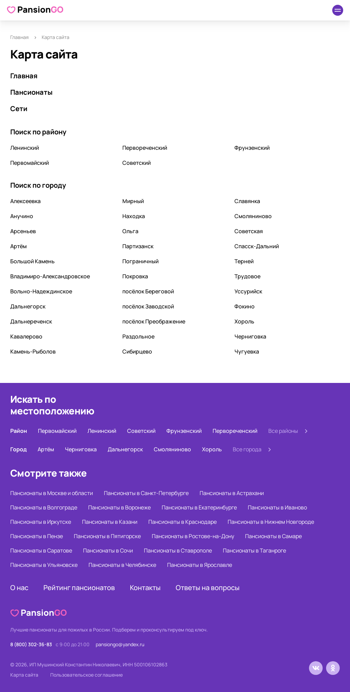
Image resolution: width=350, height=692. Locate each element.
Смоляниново (253, 216)
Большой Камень (32, 261)
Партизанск (137, 246)
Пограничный (140, 261)
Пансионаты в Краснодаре (182, 521)
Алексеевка (25, 201)
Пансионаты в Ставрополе (178, 550)
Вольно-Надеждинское (41, 291)
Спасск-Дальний (256, 246)
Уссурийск (248, 291)
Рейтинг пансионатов (79, 587)
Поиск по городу (38, 185)
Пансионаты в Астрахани (232, 493)
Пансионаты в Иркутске (40, 521)
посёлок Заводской (148, 306)
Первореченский (144, 147)
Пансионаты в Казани (109, 521)
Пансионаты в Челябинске (122, 565)
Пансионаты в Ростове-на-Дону (193, 536)
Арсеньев (23, 231)
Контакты (145, 587)
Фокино (244, 306)
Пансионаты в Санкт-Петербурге (146, 493)
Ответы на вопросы (208, 587)
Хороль (244, 321)
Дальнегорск (27, 306)
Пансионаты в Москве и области (51, 493)
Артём (18, 246)
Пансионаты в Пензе (36, 536)
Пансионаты (31, 92)
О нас (19, 587)
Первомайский (29, 163)
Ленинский (24, 147)
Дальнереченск (31, 321)
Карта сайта (24, 674)
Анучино (21, 216)
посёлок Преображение (153, 321)
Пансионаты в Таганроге (254, 550)
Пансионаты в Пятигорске (107, 536)
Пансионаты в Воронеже (119, 507)
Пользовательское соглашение (86, 674)
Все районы (283, 431)
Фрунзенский (252, 147)
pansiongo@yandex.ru (120, 644)
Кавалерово (26, 336)
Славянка (247, 201)
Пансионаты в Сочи (108, 550)
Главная (19, 37)
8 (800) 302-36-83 (31, 644)
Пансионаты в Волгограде (43, 507)
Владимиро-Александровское (50, 276)
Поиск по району (38, 131)
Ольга (130, 231)
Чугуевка (246, 351)
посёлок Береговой (148, 291)
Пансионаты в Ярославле (199, 565)
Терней (244, 261)
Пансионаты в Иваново (277, 507)
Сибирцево (137, 351)
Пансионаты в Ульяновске (44, 565)
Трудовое (247, 276)
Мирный (133, 201)
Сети (18, 108)
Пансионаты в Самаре (273, 536)
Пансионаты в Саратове (41, 550)
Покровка (135, 276)
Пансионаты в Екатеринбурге (199, 507)
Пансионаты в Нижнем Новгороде (271, 521)
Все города (247, 449)
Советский (136, 163)
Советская (248, 231)
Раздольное (138, 336)
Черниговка (250, 336)
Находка (133, 216)
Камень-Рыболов (33, 351)
